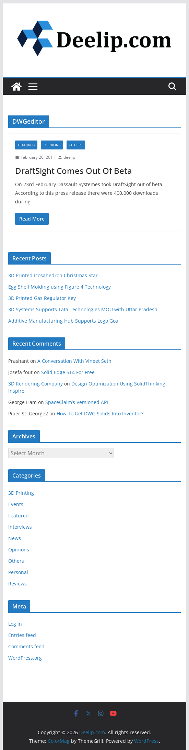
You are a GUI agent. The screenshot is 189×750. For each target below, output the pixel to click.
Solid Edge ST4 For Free (68, 372)
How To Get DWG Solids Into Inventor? (100, 413)
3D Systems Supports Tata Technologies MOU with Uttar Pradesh (82, 309)
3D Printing (21, 493)
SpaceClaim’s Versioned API (76, 402)
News (14, 538)
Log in (15, 623)
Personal (18, 572)
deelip (69, 157)
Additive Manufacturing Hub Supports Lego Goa (63, 320)
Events (15, 504)
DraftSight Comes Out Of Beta (73, 170)
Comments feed (26, 646)
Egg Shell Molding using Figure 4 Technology (59, 286)
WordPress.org (25, 657)
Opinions (52, 145)
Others (75, 145)
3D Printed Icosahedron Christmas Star (53, 275)
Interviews (20, 527)
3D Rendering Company (35, 383)
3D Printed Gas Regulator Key (42, 298)
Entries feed (22, 635)
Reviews (17, 583)
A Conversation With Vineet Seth (74, 361)
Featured (26, 145)
